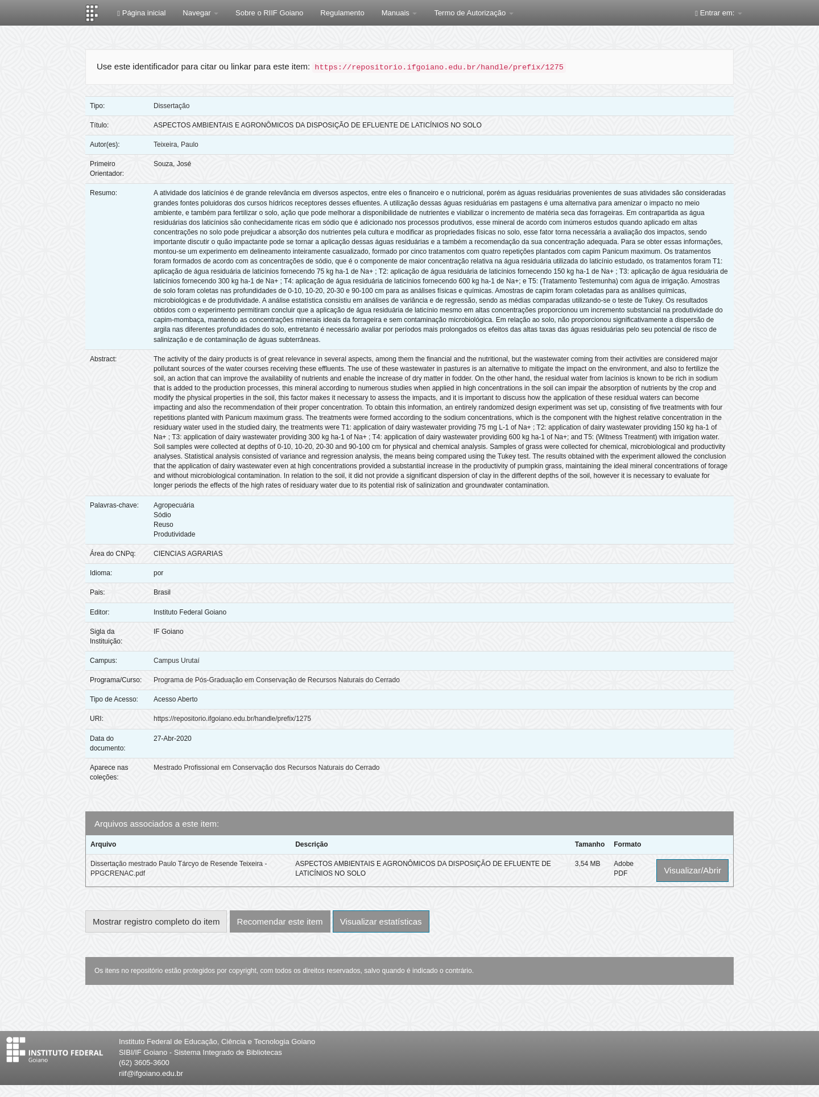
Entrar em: (718, 13)
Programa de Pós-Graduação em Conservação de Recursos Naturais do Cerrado (277, 680)
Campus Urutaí (177, 661)
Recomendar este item (280, 921)
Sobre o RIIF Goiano (269, 13)
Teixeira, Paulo (176, 145)
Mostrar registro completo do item (156, 921)
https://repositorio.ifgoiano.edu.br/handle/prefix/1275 (232, 719)
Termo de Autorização (473, 13)
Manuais (399, 13)
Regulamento (342, 13)
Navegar (200, 13)
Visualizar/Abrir (692, 870)
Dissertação (171, 106)
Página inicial (141, 13)
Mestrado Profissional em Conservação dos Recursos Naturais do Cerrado (267, 768)
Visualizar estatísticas (381, 921)
